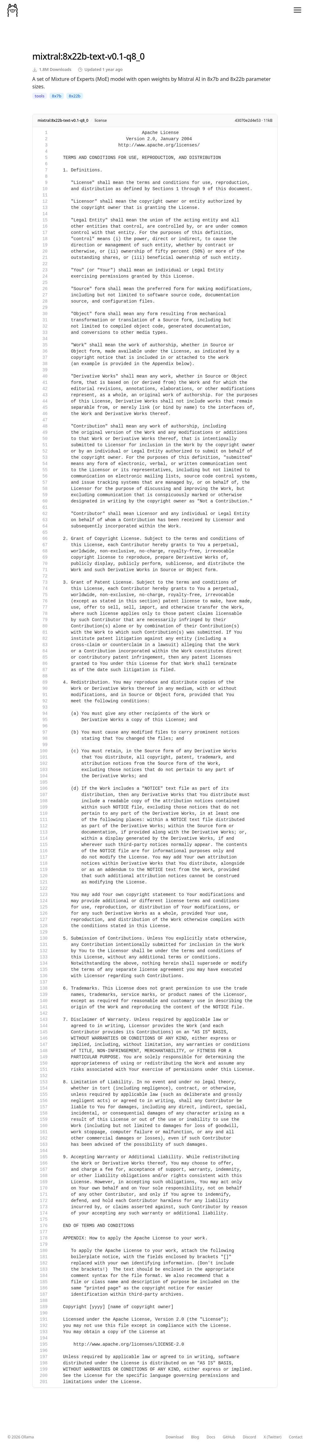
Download (174, 1437)
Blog (195, 1437)
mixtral (46, 56)
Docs (211, 1437)
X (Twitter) (273, 1437)
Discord (249, 1437)
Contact (295, 1437)
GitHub (229, 1437)
